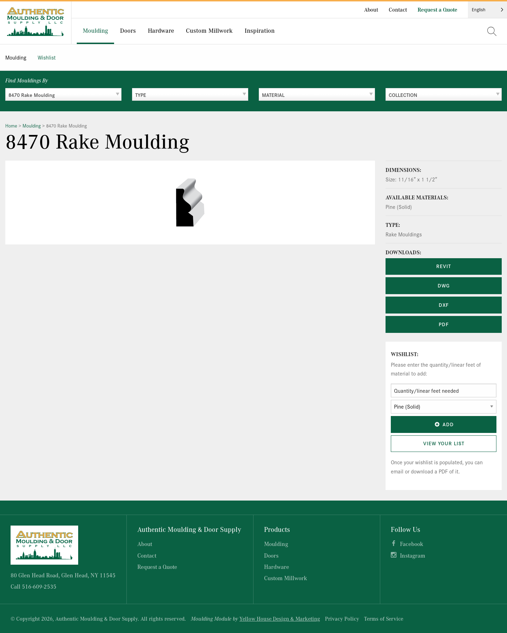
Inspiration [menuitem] (260, 30)
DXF (444, 305)
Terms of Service (383, 618)
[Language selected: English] (487, 10)
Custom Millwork (285, 578)
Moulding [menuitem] (95, 30)
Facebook (411, 544)
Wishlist (47, 57)
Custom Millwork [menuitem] (209, 30)
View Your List (443, 443)
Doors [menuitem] (128, 30)
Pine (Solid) (399, 207)
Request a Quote (437, 9)
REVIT (443, 266)
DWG (444, 285)
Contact (398, 9)
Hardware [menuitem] (161, 30)
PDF (444, 324)
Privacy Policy (342, 618)
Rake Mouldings (404, 234)
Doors (271, 555)
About (371, 9)
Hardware (276, 567)
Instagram (412, 555)
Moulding (15, 57)
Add (443, 424)
